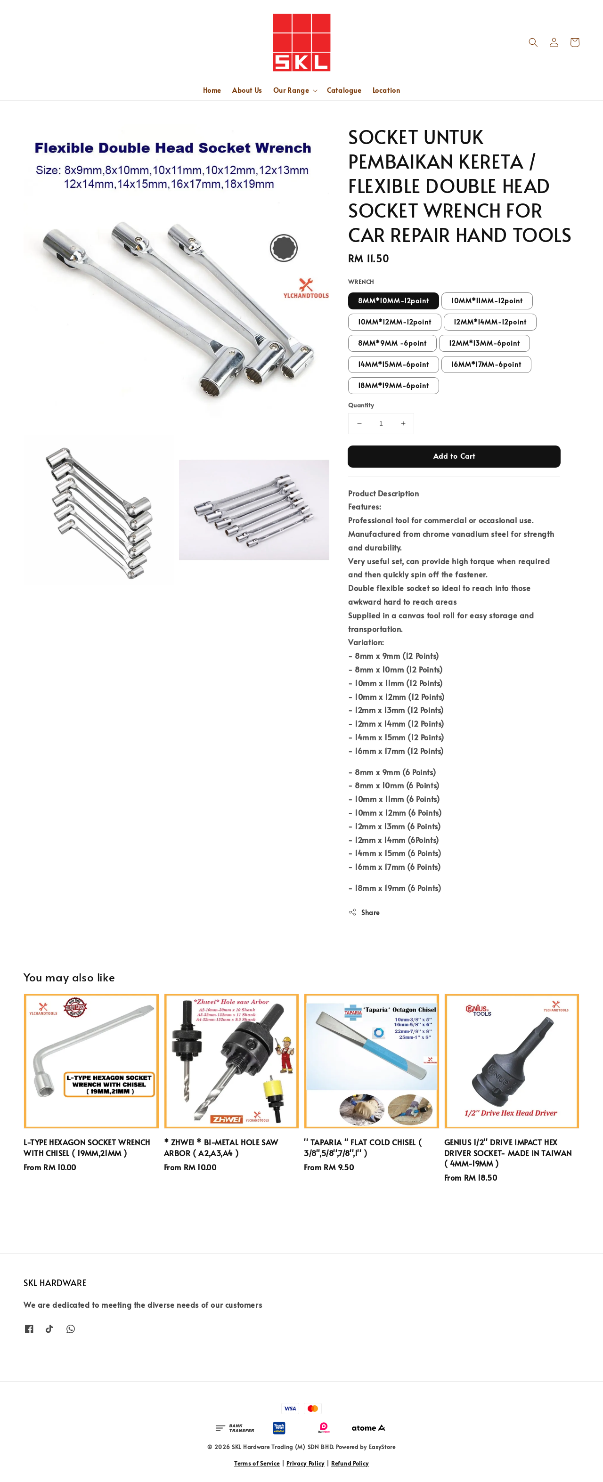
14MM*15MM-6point (393, 364)
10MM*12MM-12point (395, 321)
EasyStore (382, 1446)
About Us (247, 90)
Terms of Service (257, 1463)
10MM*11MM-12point (487, 300)
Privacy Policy (305, 1463)
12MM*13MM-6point (484, 343)
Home (212, 90)
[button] (533, 42)
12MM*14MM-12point (490, 321)
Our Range (291, 90)
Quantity (361, 405)
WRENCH (361, 281)
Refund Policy (350, 1463)
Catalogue (344, 90)
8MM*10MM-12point (393, 300)
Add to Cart (454, 456)
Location (386, 90)
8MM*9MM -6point (392, 343)
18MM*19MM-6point (393, 385)
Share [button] (364, 912)
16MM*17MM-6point (486, 364)
